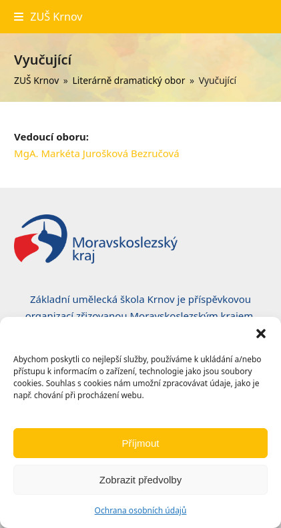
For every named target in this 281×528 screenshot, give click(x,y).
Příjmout (141, 443)
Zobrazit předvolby (140, 479)
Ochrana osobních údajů (141, 510)
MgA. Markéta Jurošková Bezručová (97, 153)
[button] (261, 333)
